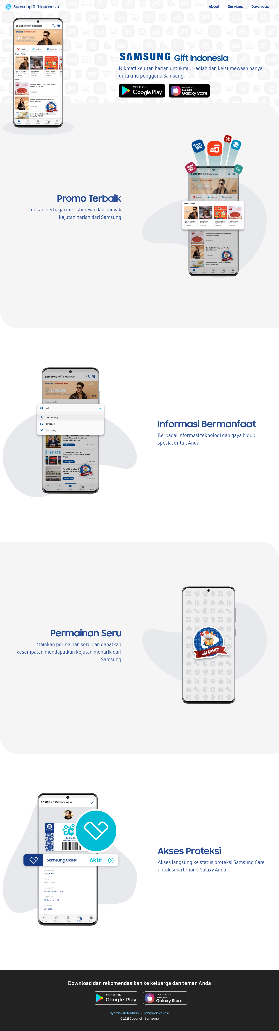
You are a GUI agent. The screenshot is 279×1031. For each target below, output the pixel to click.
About (214, 7)
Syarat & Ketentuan (124, 1013)
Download (260, 7)
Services (235, 7)
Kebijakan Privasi (156, 1013)
